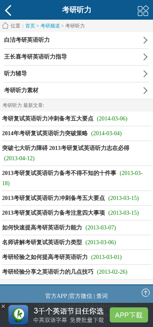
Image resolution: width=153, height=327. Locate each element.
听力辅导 (15, 73)
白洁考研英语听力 (27, 40)
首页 (30, 26)
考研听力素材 (21, 90)
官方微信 (80, 296)
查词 (102, 296)
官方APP (56, 296)
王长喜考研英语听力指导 (35, 57)
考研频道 (50, 26)
